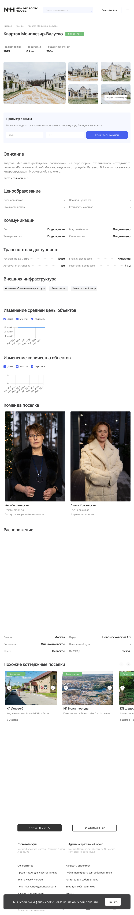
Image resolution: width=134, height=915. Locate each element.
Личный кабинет (110, 10)
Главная (7, 25)
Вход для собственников (80, 890)
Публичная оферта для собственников (89, 876)
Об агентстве (25, 869)
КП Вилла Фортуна (75, 793)
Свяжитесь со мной (107, 135)
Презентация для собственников (37, 876)
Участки (24, 319)
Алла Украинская (17, 590)
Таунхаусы (40, 319)
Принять (113, 901)
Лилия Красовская (83, 590)
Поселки (20, 25)
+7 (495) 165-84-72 (39, 832)
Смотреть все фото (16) (116, 97)
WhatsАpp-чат (94, 832)
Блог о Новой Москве (30, 883)
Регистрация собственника (82, 883)
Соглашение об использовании (76, 902)
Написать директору (78, 869)
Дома (10, 319)
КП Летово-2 (15, 793)
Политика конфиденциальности (36, 890)
